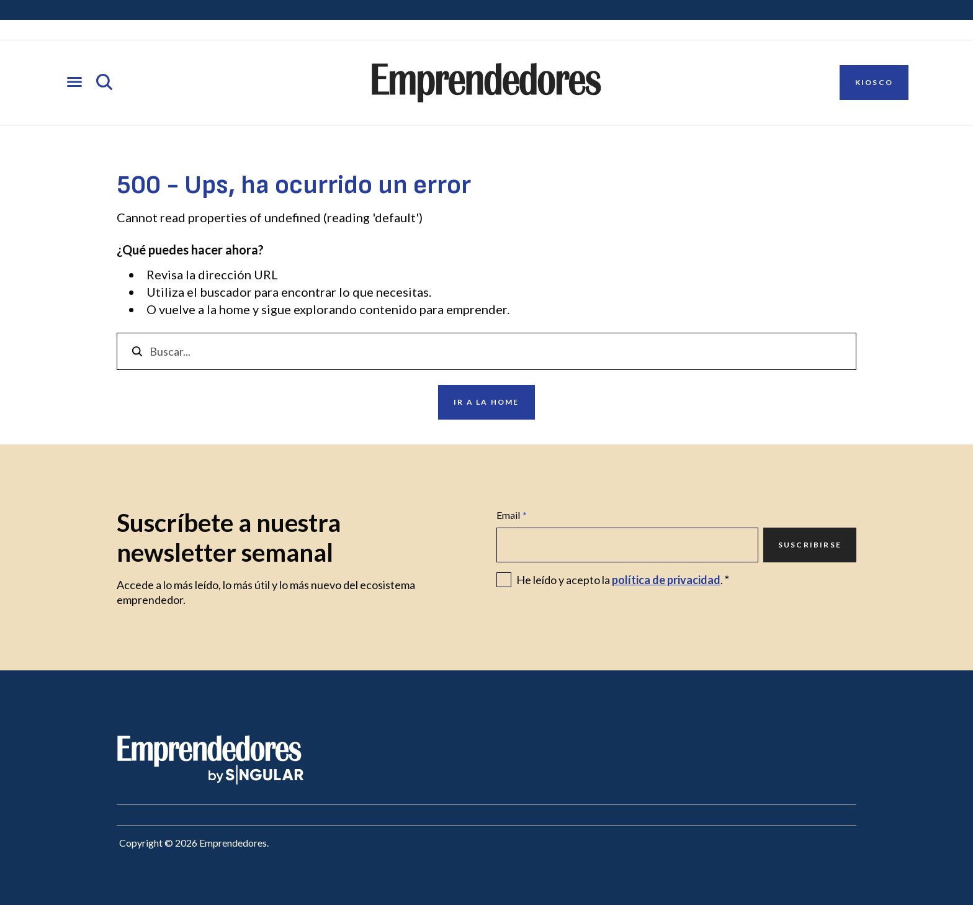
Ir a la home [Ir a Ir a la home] (486, 402)
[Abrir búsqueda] (104, 83)
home (234, 309)
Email (511, 515)
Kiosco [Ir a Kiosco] (874, 82)
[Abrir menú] (74, 83)
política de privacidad (666, 580)
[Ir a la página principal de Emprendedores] (486, 82)
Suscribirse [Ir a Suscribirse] (809, 544)
